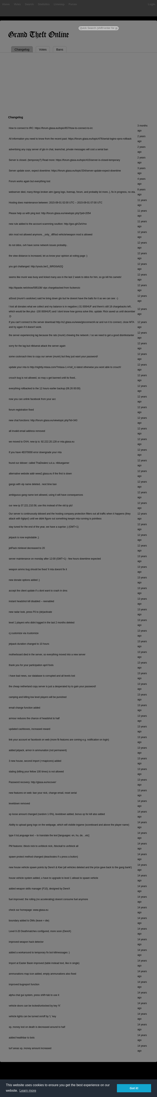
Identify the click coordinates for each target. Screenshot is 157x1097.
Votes (16, 4)
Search (29, 4)
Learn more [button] (27, 1090)
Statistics (43, 4)
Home (5, 4)
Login (151, 4)
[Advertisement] (78, 83)
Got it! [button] (134, 1088)
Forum (72, 4)
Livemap (59, 4)
